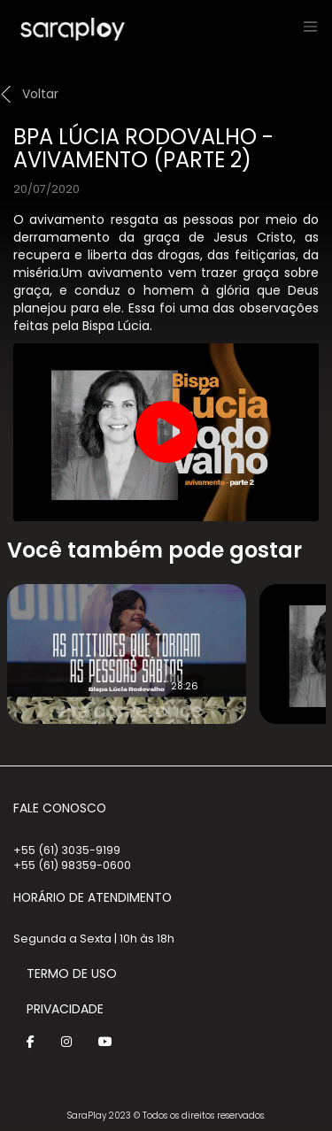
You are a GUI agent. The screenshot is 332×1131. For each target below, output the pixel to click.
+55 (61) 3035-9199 (66, 850)
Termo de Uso (72, 973)
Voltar (40, 94)
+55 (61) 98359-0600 (72, 865)
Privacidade (65, 1009)
